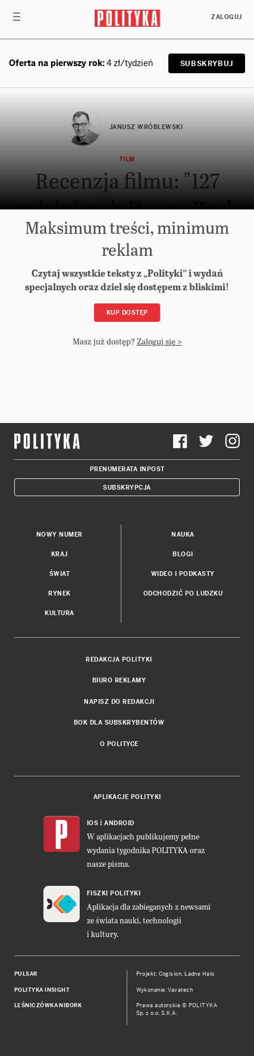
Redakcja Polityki (119, 659)
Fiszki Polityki (114, 893)
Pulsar (25, 973)
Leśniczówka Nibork (47, 1005)
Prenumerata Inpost (127, 469)
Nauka (183, 534)
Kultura (59, 613)
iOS (93, 823)
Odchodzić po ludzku (183, 593)
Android (119, 823)
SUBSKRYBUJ (206, 63)
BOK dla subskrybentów (119, 722)
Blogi (183, 554)
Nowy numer (59, 534)
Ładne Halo (199, 973)
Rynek (59, 593)
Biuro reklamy (119, 680)
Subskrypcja (127, 487)
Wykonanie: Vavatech (164, 990)
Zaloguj (226, 17)
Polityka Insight (42, 990)
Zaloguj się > (159, 341)
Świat (59, 574)
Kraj (59, 554)
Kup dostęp (127, 313)
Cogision (170, 973)
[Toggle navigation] (16, 20)
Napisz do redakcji (119, 702)
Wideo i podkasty (183, 574)
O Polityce (119, 744)
